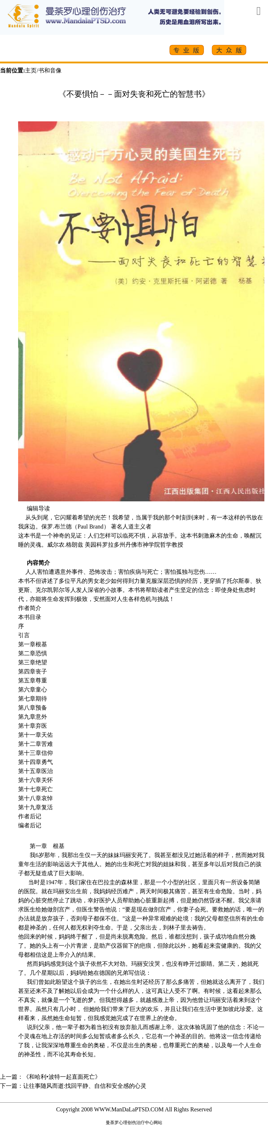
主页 (31, 70)
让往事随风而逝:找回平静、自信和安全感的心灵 (84, 1086)
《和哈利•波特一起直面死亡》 (62, 1077)
